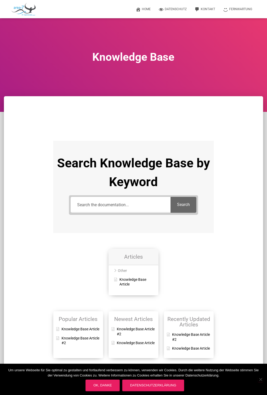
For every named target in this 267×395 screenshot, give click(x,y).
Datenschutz (173, 9)
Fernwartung (237, 9)
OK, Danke (102, 385)
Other (122, 271)
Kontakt (205, 9)
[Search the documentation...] (120, 205)
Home (143, 9)
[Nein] (260, 379)
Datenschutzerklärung (153, 385)
